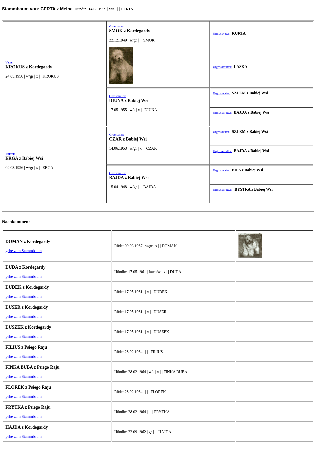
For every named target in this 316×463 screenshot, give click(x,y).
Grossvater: (116, 26)
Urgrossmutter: (222, 67)
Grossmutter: (117, 96)
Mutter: (10, 154)
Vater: (9, 62)
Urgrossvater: (221, 33)
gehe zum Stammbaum (23, 251)
